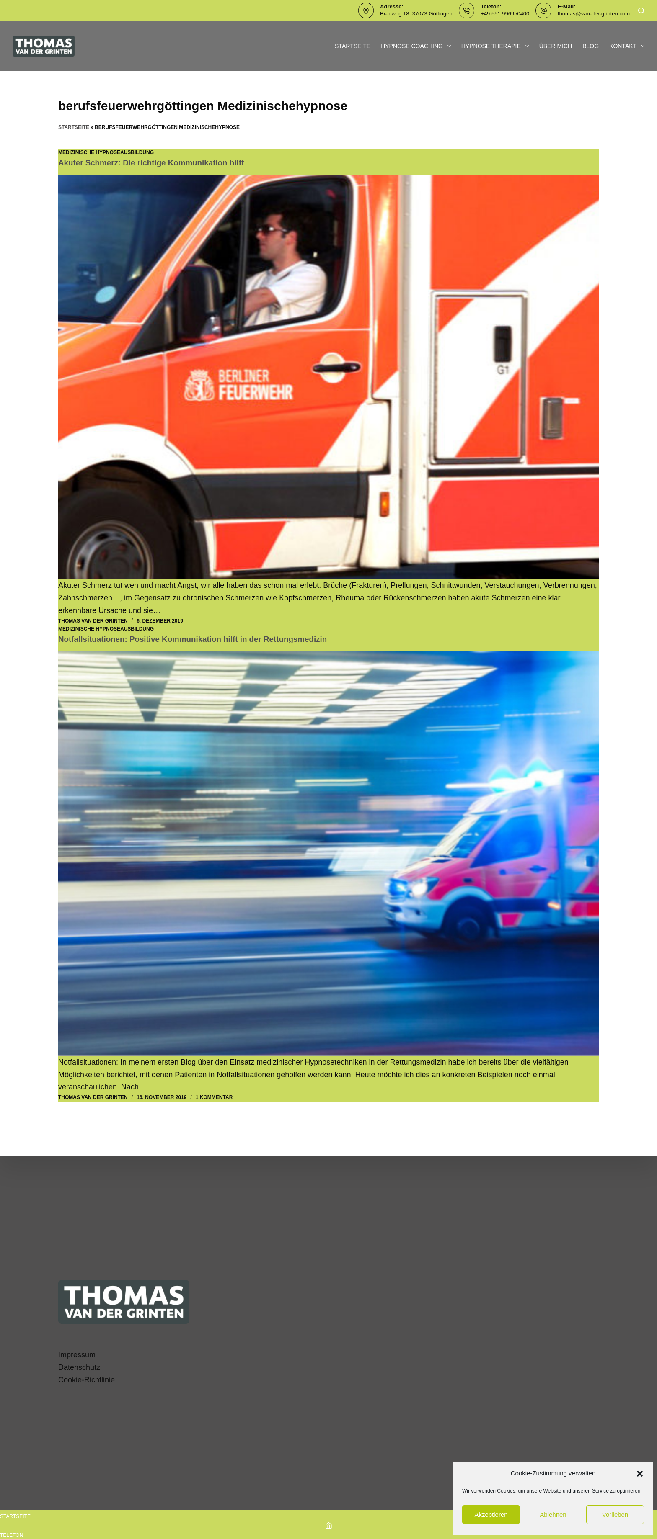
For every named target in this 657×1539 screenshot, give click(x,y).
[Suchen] (641, 11)
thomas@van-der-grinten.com (594, 13)
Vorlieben (615, 1514)
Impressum (77, 1355)
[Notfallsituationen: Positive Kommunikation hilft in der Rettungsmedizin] (328, 853)
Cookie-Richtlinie (86, 1380)
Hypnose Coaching (417, 46)
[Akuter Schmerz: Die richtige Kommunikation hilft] (328, 377)
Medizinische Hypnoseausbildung (106, 152)
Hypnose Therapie (496, 46)
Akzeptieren (490, 1514)
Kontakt (626, 46)
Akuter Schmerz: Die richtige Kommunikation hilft (157, 162)
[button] (640, 1474)
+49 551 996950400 (505, 13)
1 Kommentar (214, 1097)
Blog (590, 46)
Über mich (555, 46)
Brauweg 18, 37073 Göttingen (416, 13)
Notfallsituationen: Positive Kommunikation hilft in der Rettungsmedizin (201, 638)
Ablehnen (553, 1514)
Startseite (352, 46)
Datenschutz (79, 1367)
